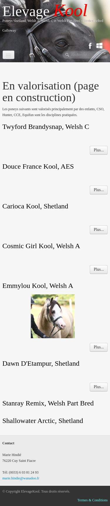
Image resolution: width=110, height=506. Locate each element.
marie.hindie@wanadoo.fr (20, 478)
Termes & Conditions (92, 500)
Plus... (99, 150)
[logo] (56, 20)
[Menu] (8, 55)
